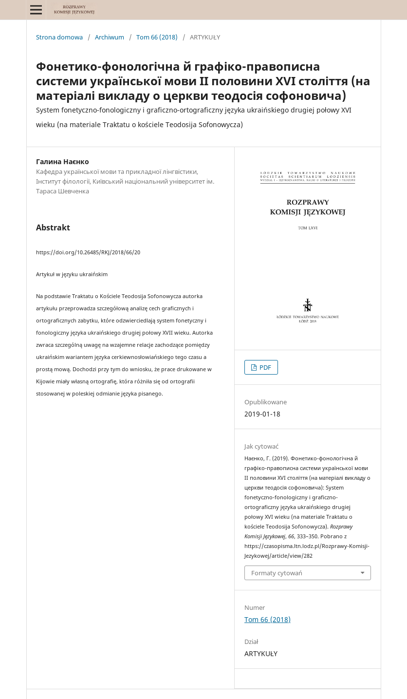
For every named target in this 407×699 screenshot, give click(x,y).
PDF (264, 367)
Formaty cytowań (276, 572)
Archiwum (109, 37)
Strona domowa (59, 37)
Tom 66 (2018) (157, 37)
